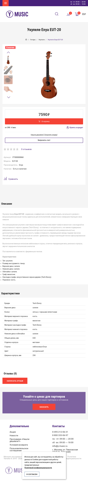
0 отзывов (26, 149)
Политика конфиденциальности (71, 458)
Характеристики (22, 191)
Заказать (44, 407)
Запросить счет (44, 140)
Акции (13, 432)
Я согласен (31, 474)
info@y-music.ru (59, 446)
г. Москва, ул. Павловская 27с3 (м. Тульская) (65, 451)
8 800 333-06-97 (60, 435)
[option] (8, 60)
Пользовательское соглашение (19, 449)
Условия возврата (19, 445)
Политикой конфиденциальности (38, 468)
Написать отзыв (15, 381)
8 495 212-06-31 (60, 432)
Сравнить (11, 179)
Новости (14, 435)
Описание (8, 191)
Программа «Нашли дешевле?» (19, 440)
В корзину (44, 121)
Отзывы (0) (34, 191)
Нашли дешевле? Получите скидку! (44, 135)
